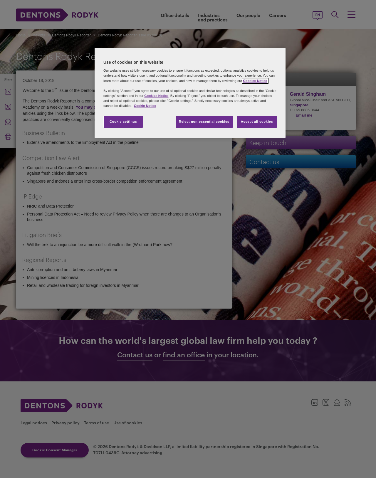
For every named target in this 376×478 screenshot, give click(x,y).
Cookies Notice (255, 81)
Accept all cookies (257, 121)
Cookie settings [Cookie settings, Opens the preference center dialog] (123, 121)
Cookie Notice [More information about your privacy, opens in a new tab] (145, 105)
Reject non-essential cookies (204, 121)
